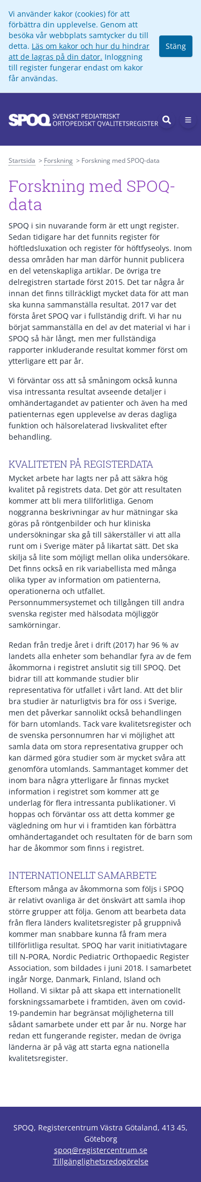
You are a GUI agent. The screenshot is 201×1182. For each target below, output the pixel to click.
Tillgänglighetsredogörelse (100, 1161)
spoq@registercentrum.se (100, 1150)
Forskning (58, 160)
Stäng (176, 46)
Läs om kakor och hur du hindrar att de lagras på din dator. (79, 51)
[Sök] (166, 119)
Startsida (22, 160)
